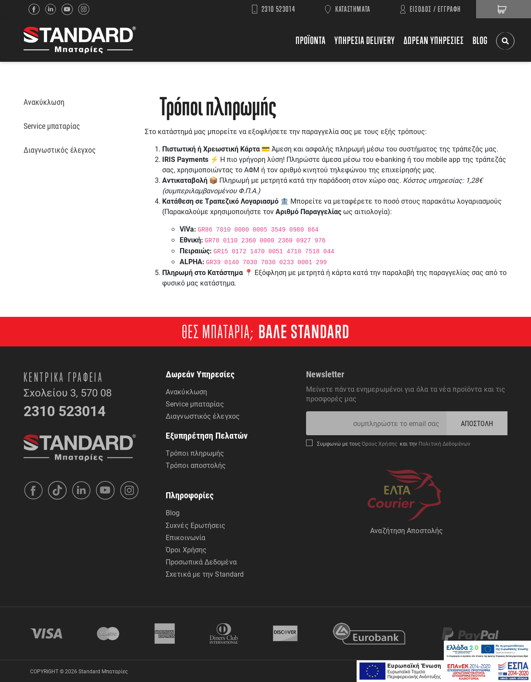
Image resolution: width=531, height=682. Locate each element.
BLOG (480, 40)
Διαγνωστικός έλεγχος (203, 415)
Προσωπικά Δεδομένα (201, 561)
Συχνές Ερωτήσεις (196, 525)
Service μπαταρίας (195, 403)
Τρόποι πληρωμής (195, 452)
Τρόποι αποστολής (196, 465)
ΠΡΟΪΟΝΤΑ (311, 40)
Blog (173, 512)
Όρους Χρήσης (380, 443)
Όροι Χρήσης (186, 549)
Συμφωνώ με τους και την (393, 443)
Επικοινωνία (185, 537)
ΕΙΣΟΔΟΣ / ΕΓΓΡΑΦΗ (435, 8)
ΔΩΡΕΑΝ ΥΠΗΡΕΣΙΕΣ (434, 40)
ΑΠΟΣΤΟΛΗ (477, 423)
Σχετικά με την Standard (205, 573)
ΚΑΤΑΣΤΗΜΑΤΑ (353, 8)
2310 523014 (279, 8)
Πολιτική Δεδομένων (443, 443)
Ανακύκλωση (186, 391)
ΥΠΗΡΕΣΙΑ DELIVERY (364, 40)
